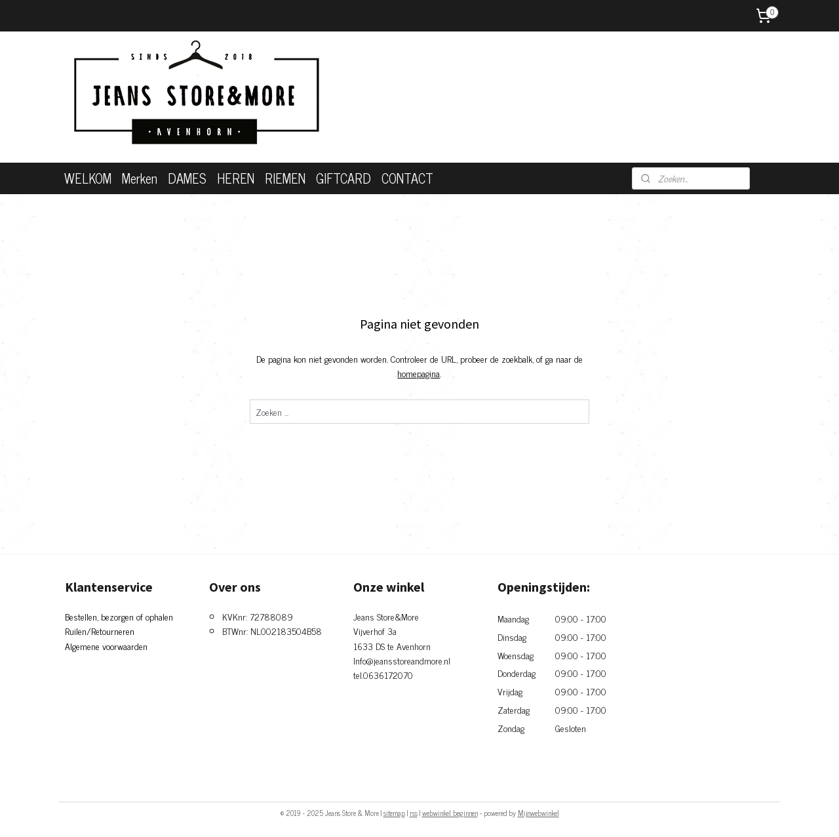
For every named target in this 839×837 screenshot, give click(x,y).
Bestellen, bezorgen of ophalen (119, 616)
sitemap (394, 813)
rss (414, 813)
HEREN (235, 178)
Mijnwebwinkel (538, 813)
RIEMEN (285, 178)
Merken (139, 178)
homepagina (418, 372)
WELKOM (87, 178)
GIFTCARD (343, 178)
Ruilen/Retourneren (99, 630)
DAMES (187, 178)
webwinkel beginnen (450, 813)
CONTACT (407, 178)
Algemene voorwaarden (106, 645)
